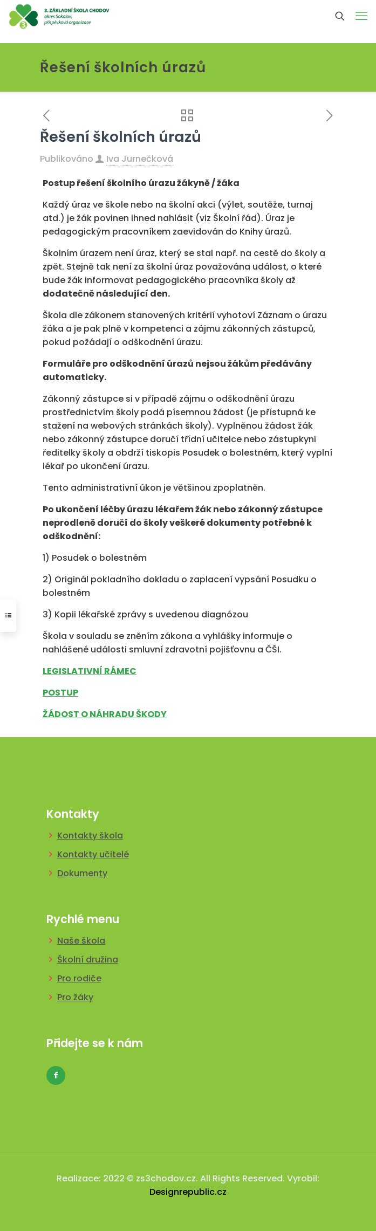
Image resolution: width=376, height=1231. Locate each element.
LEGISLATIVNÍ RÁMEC (89, 671)
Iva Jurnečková (139, 159)
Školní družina (87, 959)
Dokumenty (82, 873)
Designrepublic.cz (188, 1192)
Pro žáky (75, 997)
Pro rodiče (79, 978)
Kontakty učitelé (93, 854)
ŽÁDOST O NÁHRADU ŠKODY (105, 714)
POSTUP (60, 692)
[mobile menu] (361, 16)
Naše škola (81, 940)
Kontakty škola (90, 835)
